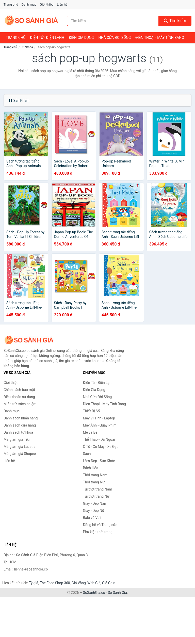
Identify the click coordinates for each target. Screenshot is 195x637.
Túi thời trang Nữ (96, 496)
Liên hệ (62, 4)
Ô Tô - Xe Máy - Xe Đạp (101, 447)
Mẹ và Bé (90, 432)
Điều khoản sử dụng (19, 397)
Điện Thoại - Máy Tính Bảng (159, 38)
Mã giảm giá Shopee (20, 454)
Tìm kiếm (175, 20)
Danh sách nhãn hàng (21, 418)
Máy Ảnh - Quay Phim (100, 425)
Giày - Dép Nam (95, 503)
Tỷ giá (33, 583)
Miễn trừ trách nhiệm (20, 404)
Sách (87, 454)
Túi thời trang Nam (97, 489)
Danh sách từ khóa (18, 432)
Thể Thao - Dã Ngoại (99, 439)
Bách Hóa (90, 468)
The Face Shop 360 (55, 583)
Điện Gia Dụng (81, 38)
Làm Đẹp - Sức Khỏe (99, 461)
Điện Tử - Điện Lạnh (47, 38)
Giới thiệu (46, 4)
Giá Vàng (79, 583)
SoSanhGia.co (94, 593)
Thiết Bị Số (91, 411)
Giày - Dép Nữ (94, 511)
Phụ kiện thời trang (97, 532)
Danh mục (29, 4)
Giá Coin (108, 583)
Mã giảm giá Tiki (16, 439)
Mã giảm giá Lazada (20, 447)
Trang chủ (11, 4)
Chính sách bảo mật (19, 390)
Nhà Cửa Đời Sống (114, 38)
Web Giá (94, 583)
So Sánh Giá (117, 593)
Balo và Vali (92, 518)
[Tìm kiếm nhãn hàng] (113, 21)
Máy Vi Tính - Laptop (99, 418)
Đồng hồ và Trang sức (100, 525)
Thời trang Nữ (94, 482)
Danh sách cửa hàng (20, 425)
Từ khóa (27, 47)
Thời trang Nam (95, 475)
